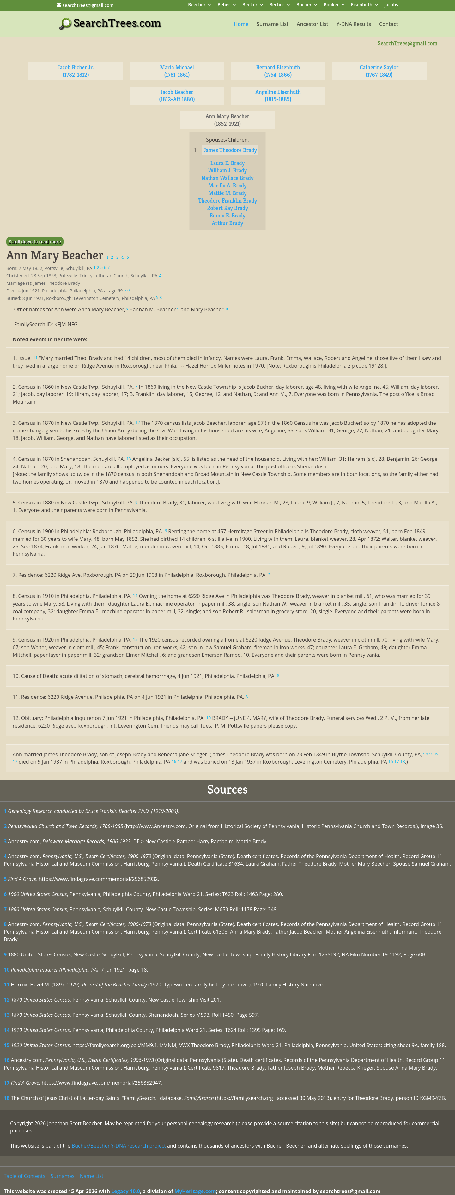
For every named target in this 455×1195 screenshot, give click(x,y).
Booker (331, 5)
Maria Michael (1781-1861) (177, 71)
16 (6, 1060)
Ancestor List (312, 24)
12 (6, 999)
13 (6, 1014)
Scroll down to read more (35, 242)
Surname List (272, 24)
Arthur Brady (227, 223)
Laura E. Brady (227, 163)
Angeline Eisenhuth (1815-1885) (278, 95)
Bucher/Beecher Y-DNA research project (119, 1145)
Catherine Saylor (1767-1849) (379, 71)
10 (6, 969)
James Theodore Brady (230, 150)
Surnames (62, 1176)
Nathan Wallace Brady (228, 177)
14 (6, 1030)
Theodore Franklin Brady (227, 200)
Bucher (304, 5)
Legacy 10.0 (125, 1191)
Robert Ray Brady (227, 207)
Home (241, 24)
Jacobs (391, 5)
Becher (277, 5)
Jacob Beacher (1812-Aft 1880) (177, 95)
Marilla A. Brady (227, 185)
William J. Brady (227, 170)
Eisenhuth (362, 5)
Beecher (196, 5)
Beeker (250, 5)
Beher (224, 5)
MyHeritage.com (195, 1191)
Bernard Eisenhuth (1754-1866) (278, 71)
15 (6, 1045)
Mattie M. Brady (228, 193)
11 (6, 984)
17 (6, 1082)
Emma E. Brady (227, 215)
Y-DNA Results (354, 24)
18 (6, 1097)
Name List (92, 1176)
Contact (388, 24)
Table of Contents (24, 1176)
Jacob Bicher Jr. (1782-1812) (76, 71)
